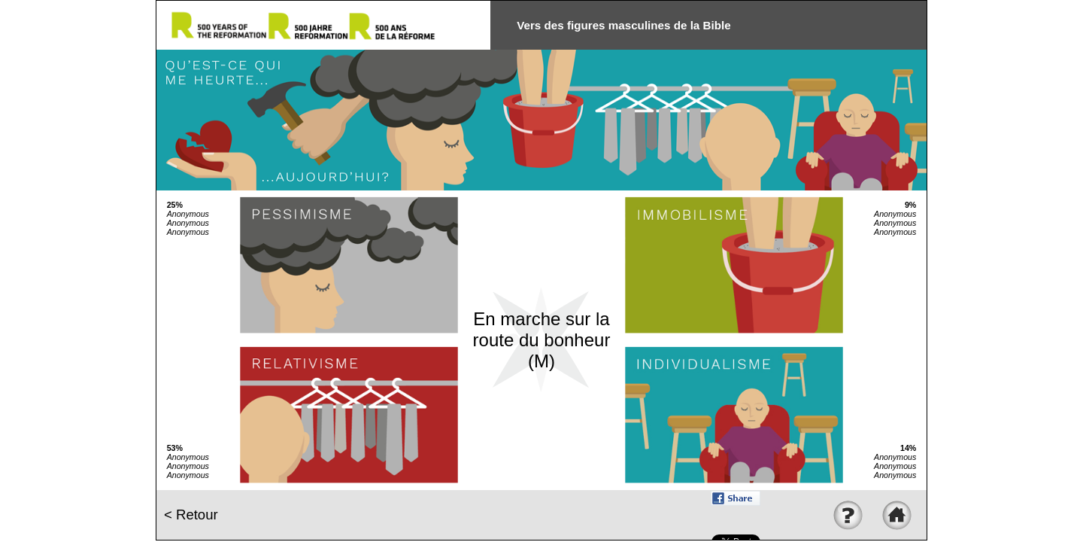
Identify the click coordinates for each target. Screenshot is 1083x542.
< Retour (191, 514)
